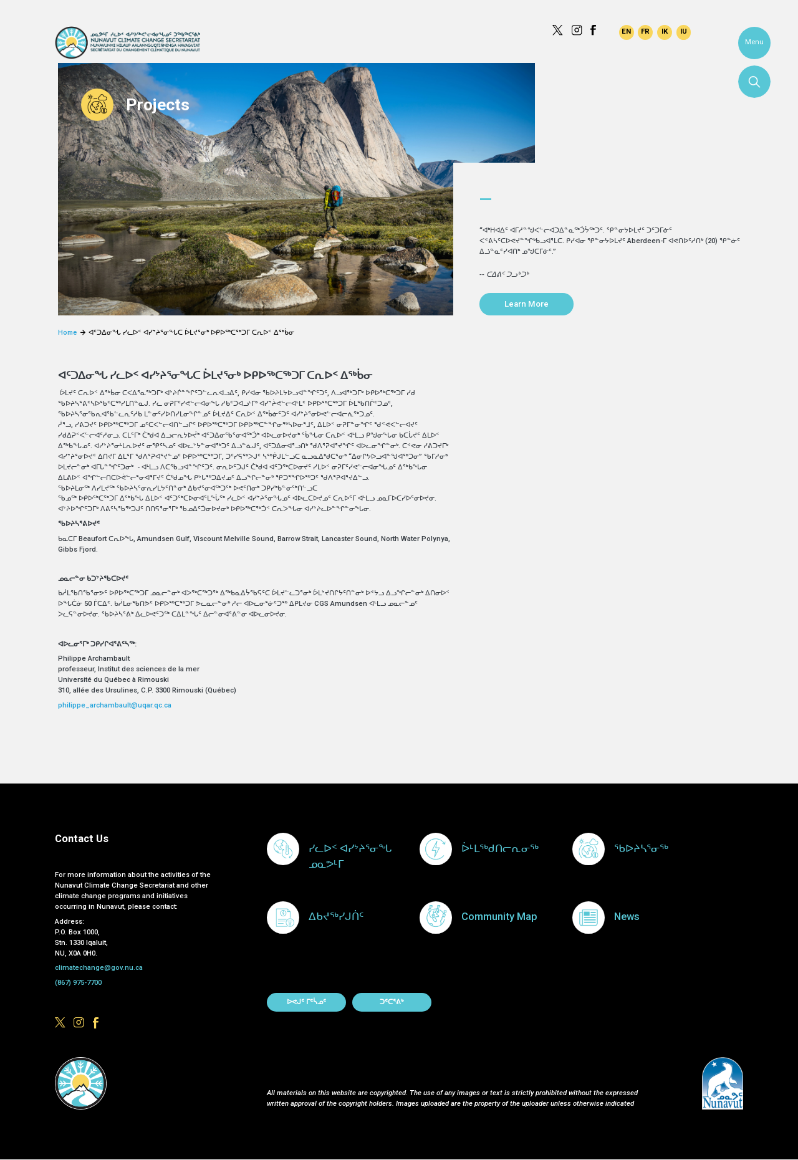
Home (67, 332)
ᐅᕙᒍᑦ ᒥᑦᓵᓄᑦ (306, 1002)
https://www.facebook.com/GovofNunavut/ (595, 30)
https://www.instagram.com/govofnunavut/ (577, 30)
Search (754, 81)
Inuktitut (683, 32)
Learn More (526, 304)
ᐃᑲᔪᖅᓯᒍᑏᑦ (336, 917)
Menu (754, 42)
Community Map (499, 917)
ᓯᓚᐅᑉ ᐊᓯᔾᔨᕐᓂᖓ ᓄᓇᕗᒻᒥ (350, 856)
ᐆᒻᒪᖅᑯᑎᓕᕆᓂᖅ (500, 849)
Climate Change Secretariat (127, 42)
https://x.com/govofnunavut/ (557, 30)
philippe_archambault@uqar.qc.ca (115, 705)
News (627, 917)
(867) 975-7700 (78, 983)
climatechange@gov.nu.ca (99, 968)
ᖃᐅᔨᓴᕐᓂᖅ (641, 849)
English (626, 32)
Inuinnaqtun (664, 32)
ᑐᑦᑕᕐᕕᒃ (391, 1002)
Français (645, 32)
